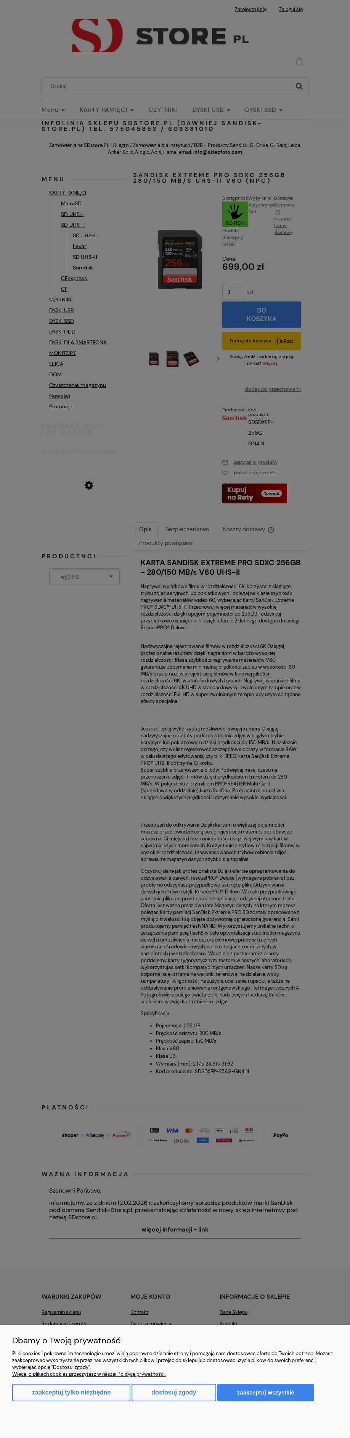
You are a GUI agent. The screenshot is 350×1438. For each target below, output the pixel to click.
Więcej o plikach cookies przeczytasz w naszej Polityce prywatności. (89, 1374)
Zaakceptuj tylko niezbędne (71, 1392)
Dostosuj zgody (173, 1392)
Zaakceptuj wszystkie (265, 1392)
